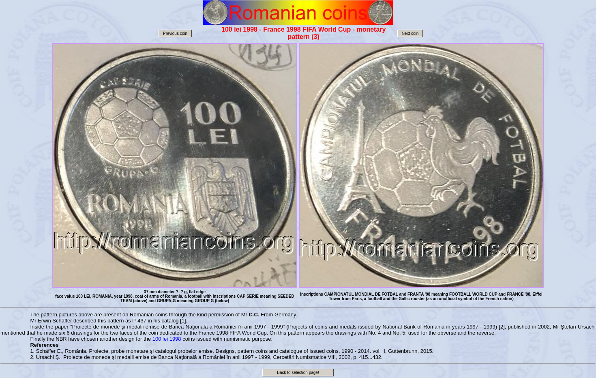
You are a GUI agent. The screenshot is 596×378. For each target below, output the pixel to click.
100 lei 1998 (166, 339)
